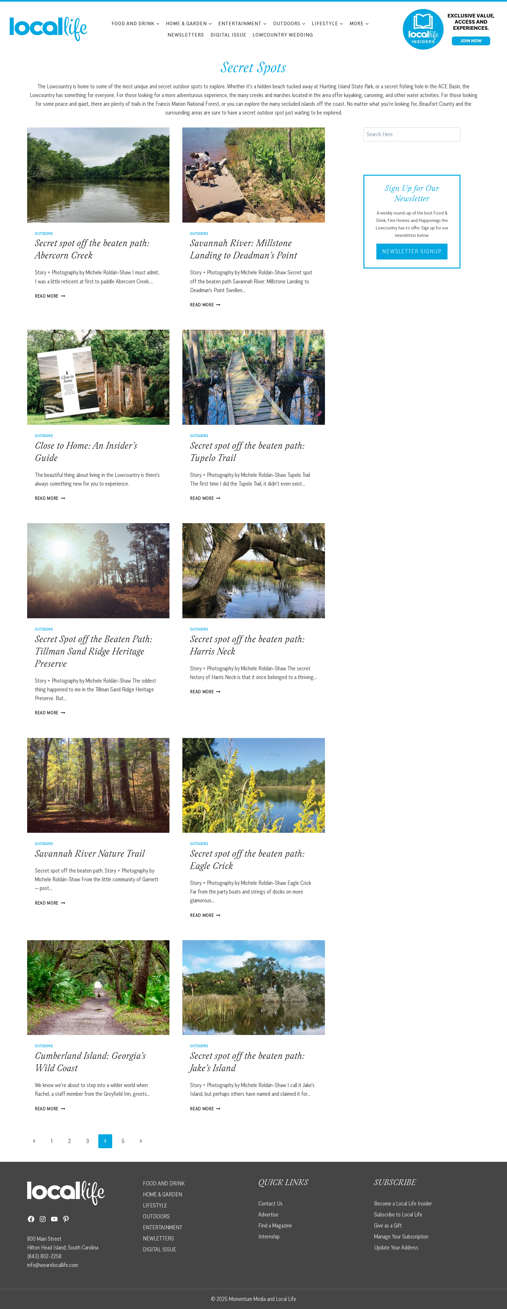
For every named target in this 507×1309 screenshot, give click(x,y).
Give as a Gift (388, 1225)
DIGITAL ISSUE (159, 1249)
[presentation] (98, 175)
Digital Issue (228, 34)
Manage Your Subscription (401, 1236)
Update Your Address (396, 1247)
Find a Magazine (275, 1225)
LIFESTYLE (155, 1205)
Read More (50, 296)
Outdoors (44, 233)
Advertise (268, 1214)
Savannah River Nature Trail (90, 855)
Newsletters (185, 34)
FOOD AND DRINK (164, 1183)
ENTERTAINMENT (162, 1227)
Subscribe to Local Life (398, 1214)
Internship (269, 1236)
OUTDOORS (156, 1216)
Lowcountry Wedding (283, 34)
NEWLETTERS (158, 1238)
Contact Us (270, 1203)
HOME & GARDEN (162, 1194)
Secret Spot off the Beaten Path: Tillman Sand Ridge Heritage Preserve (94, 652)
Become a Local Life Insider (403, 1203)
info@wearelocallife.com (52, 1265)
